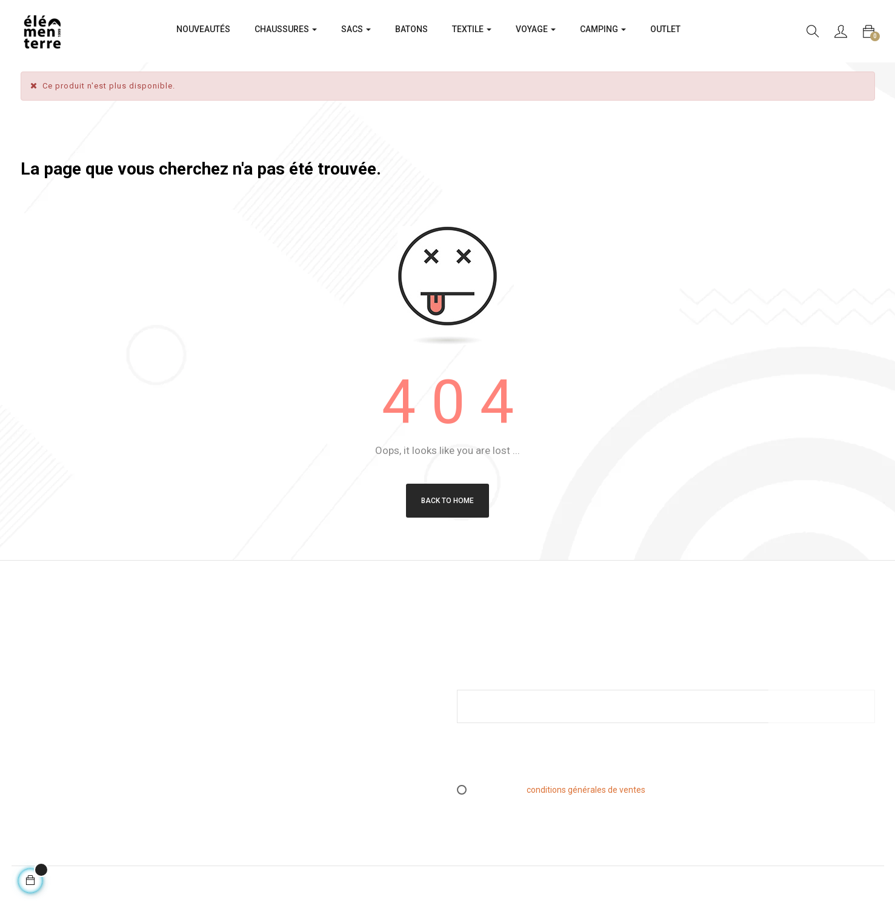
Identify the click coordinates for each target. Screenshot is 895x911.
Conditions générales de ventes (299, 689)
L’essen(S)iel (263, 727)
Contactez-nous (270, 764)
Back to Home (447, 500)
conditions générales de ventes (586, 790)
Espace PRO (262, 745)
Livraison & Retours (275, 708)
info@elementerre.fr (60, 761)
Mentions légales (271, 670)
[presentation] (558, 759)
